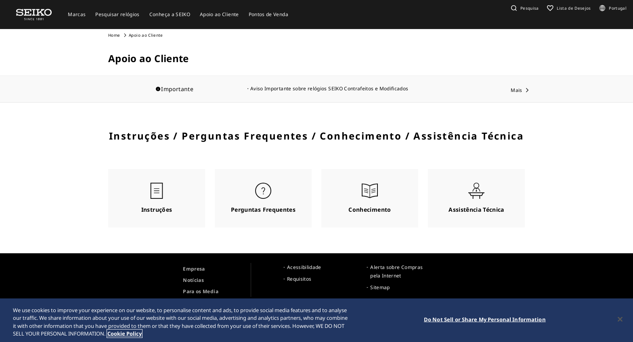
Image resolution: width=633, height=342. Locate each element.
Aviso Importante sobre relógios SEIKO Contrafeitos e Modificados (329, 88)
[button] (524, 8)
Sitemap (380, 287)
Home (114, 35)
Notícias (193, 280)
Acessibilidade (304, 267)
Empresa (194, 268)
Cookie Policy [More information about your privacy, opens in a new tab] (124, 334)
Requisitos (299, 278)
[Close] (620, 320)
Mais (516, 90)
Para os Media (200, 291)
